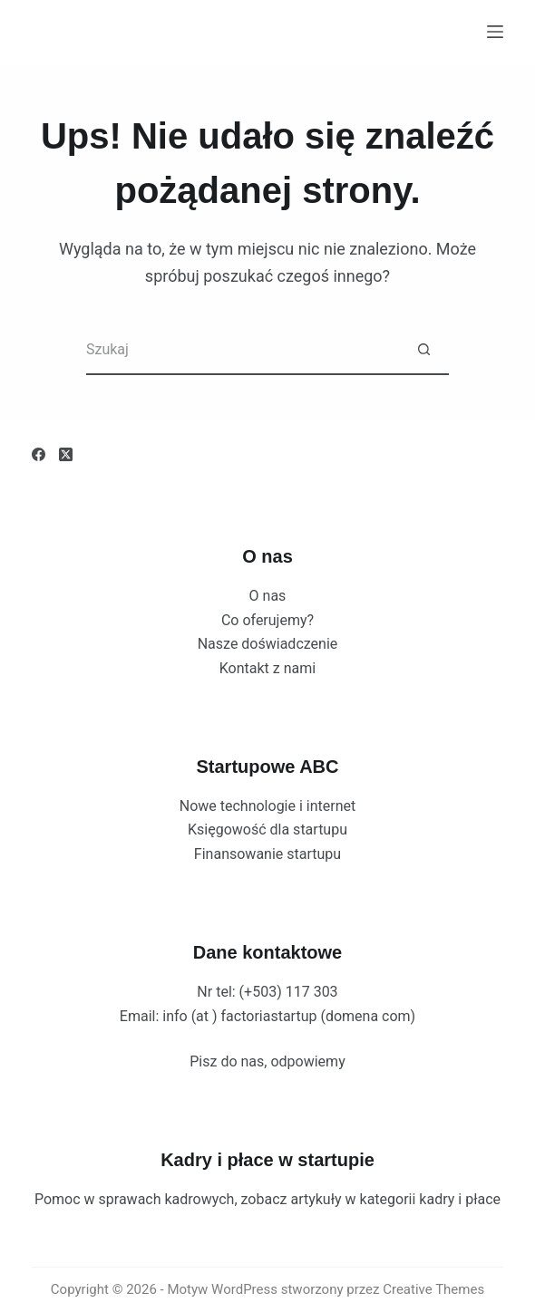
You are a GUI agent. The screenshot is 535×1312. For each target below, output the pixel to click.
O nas (268, 595)
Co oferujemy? (267, 620)
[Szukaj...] (242, 350)
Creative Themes (433, 1289)
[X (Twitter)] (66, 454)
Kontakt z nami (267, 668)
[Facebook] (38, 454)
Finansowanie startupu (267, 854)
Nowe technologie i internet (268, 806)
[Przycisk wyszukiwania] (424, 350)
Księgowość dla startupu (267, 829)
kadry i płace (460, 1199)
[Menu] (495, 32)
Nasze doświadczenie (268, 643)
